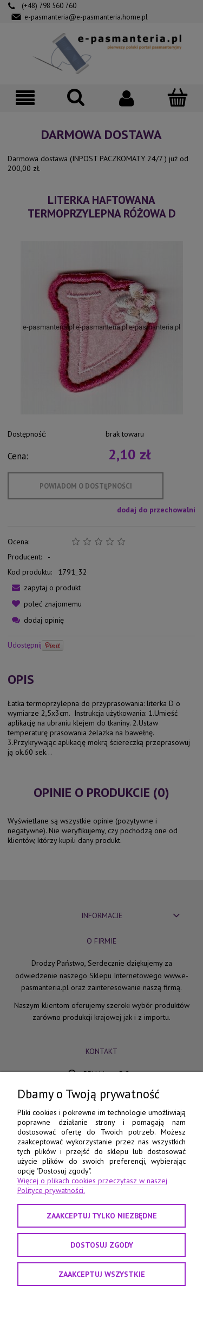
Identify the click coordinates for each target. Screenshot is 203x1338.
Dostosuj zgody (101, 1245)
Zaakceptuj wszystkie (101, 1274)
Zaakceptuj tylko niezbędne (102, 1216)
